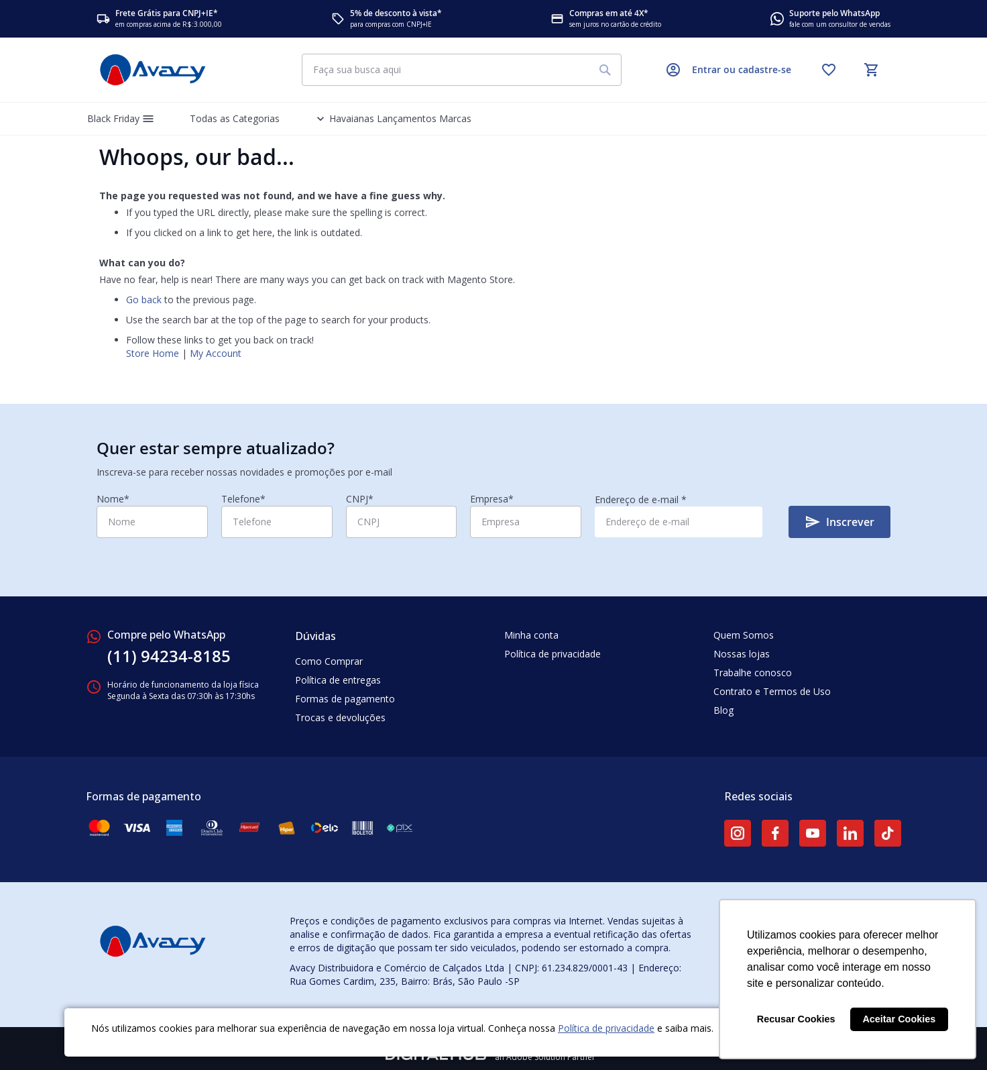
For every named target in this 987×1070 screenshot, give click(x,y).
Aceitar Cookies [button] (898, 1019)
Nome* (113, 498)
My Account (215, 353)
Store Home (152, 353)
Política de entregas (338, 680)
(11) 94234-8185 (169, 656)
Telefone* (243, 498)
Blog (723, 710)
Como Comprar (329, 661)
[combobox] (462, 70)
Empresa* (492, 498)
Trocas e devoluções (340, 717)
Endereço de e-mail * (641, 499)
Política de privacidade (606, 1028)
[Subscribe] (839, 522)
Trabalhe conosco (752, 672)
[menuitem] (123, 118)
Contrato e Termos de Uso (772, 691)
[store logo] (153, 70)
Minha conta (531, 635)
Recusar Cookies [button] (796, 1019)
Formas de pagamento (345, 698)
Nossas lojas (741, 653)
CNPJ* (359, 498)
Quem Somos (743, 635)
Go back (144, 299)
